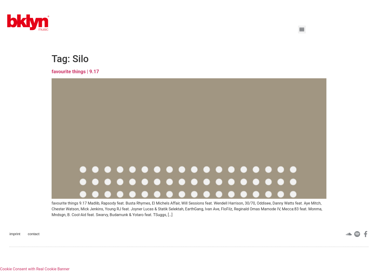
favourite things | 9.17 (75, 71)
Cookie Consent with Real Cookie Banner (34, 269)
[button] (302, 29)
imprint (14, 234)
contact (33, 234)
